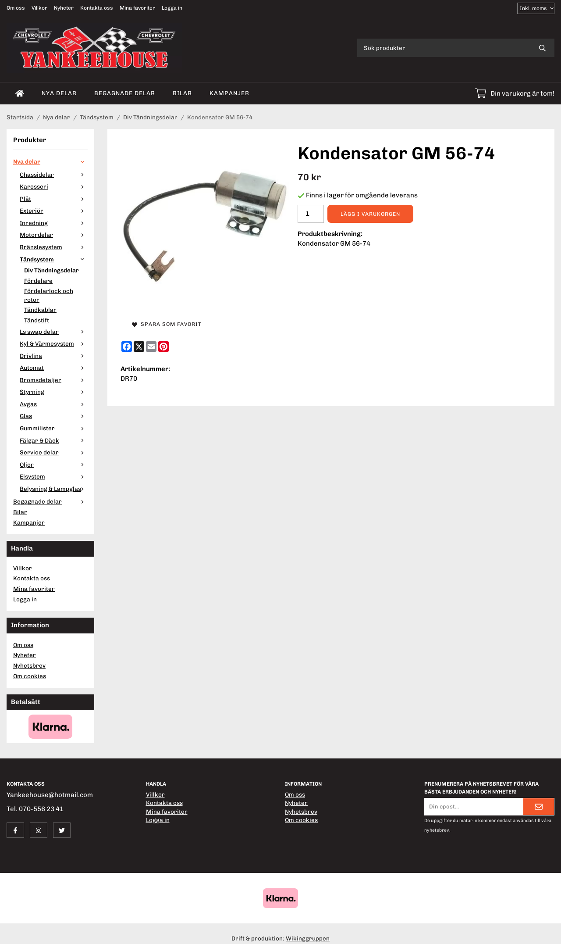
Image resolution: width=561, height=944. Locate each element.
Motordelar (54, 234)
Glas (54, 415)
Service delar (54, 452)
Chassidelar (54, 174)
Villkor (39, 8)
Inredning (54, 222)
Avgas (54, 404)
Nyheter (64, 8)
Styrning (54, 391)
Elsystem (54, 476)
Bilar (182, 93)
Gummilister (54, 428)
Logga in (172, 8)
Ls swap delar (54, 331)
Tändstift (36, 320)
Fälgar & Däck (54, 440)
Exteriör (54, 210)
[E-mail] (151, 346)
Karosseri (54, 186)
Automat (54, 367)
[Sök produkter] (443, 48)
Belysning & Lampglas (54, 488)
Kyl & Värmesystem (54, 343)
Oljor (54, 464)
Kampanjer (229, 93)
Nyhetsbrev (29, 665)
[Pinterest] (163, 346)
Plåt (54, 198)
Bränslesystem (54, 246)
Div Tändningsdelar (51, 270)
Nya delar (59, 93)
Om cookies (29, 675)
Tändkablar (40, 309)
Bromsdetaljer (54, 379)
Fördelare (38, 280)
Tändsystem (54, 259)
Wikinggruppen (308, 938)
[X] (139, 346)
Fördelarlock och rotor (48, 295)
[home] (20, 93)
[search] (542, 48)
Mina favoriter (137, 8)
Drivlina (54, 355)
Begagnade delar (124, 93)
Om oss (16, 8)
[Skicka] (538, 806)
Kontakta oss (96, 8)
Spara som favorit (167, 324)
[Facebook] (127, 346)
